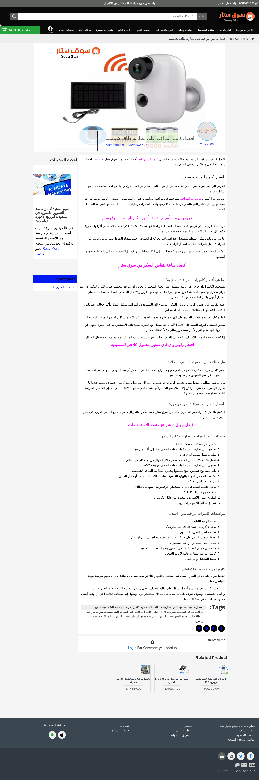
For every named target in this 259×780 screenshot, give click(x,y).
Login (132, 647)
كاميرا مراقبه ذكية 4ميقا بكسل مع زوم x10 (210, 680)
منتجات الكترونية (63, 287)
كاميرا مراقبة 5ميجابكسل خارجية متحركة (133, 680)
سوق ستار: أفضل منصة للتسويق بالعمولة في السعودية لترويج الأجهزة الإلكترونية (52, 214)
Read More (51, 248)
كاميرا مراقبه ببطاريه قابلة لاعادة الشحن (172, 680)
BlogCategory (239, 39)
